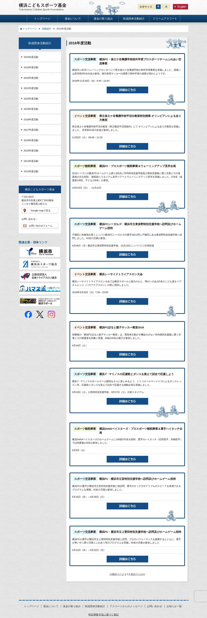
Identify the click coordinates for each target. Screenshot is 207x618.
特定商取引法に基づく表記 (103, 614)
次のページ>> (138, 574)
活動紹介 (46, 28)
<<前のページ (117, 574)
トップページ (30, 28)
